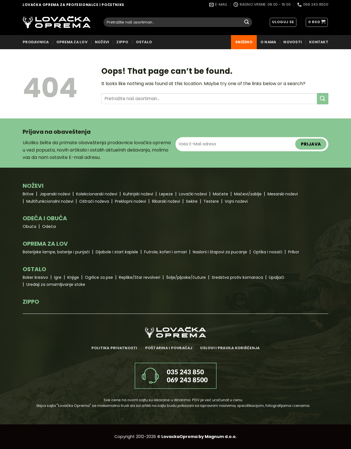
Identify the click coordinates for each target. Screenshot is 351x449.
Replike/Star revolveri (139, 277)
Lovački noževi (193, 194)
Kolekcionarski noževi (96, 194)
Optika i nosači (267, 252)
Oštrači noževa (94, 201)
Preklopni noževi (130, 201)
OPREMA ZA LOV (71, 42)
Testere (211, 201)
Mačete (220, 194)
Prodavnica (36, 42)
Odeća (49, 226)
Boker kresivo (35, 277)
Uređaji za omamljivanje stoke (55, 284)
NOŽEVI (102, 42)
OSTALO (144, 42)
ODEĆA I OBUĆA (45, 218)
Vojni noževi (236, 201)
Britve (28, 194)
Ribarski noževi (166, 201)
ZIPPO (122, 42)
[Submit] (246, 22)
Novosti (292, 42)
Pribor (293, 252)
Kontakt (318, 42)
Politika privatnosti (114, 348)
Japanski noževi (55, 194)
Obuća (29, 226)
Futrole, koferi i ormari (165, 252)
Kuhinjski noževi (138, 194)
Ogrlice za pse (99, 277)
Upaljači (276, 277)
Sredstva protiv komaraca (237, 277)
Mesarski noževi (282, 194)
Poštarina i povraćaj (168, 348)
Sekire (192, 201)
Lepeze (166, 194)
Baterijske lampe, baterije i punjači (56, 252)
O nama (268, 42)
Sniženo (243, 42)
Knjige (73, 277)
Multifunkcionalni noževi (49, 201)
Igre (57, 277)
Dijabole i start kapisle (117, 252)
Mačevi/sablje (248, 194)
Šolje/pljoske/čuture (186, 277)
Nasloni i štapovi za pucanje (220, 252)
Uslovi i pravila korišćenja (230, 348)
